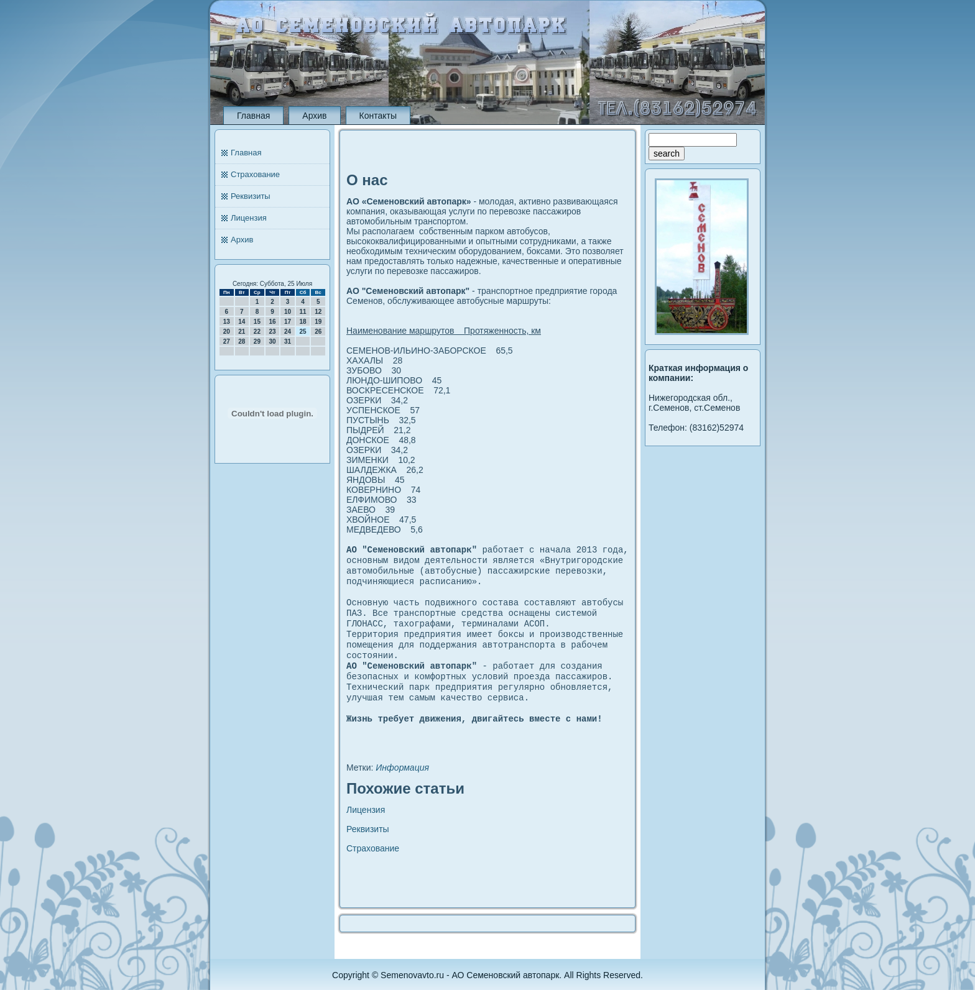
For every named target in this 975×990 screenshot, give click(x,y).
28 (241, 341)
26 (318, 331)
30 (272, 341)
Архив (314, 116)
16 (272, 321)
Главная (253, 116)
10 (287, 311)
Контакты (378, 116)
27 (226, 341)
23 (272, 331)
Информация (402, 791)
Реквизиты (250, 196)
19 (318, 321)
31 (287, 341)
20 (226, 331)
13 (226, 321)
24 (287, 331)
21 (241, 331)
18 (303, 321)
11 (303, 311)
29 (257, 341)
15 (257, 321)
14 (241, 321)
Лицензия (249, 217)
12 (318, 311)
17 (287, 321)
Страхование (255, 174)
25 (303, 331)
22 (257, 331)
